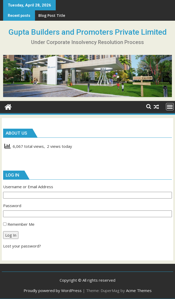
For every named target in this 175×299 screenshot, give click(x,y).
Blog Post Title (51, 15)
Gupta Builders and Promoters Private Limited (87, 32)
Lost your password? (22, 246)
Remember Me (21, 224)
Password (12, 205)
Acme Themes (139, 290)
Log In (10, 235)
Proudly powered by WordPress (53, 290)
